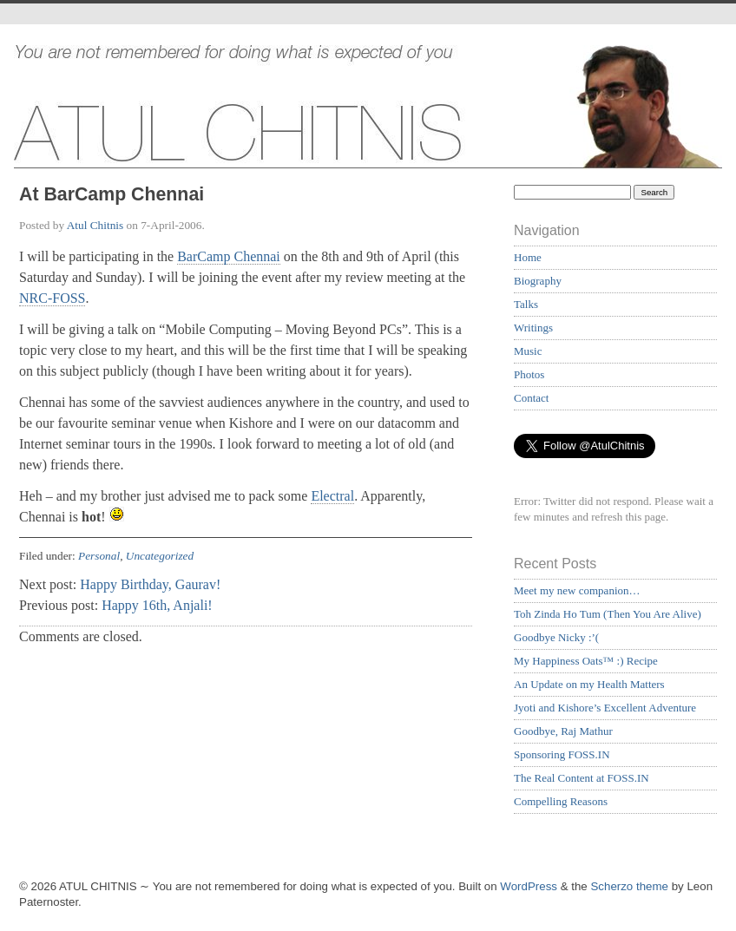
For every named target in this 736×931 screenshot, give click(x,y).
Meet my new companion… (577, 590)
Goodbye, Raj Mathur (563, 731)
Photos (529, 374)
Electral (332, 495)
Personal (99, 555)
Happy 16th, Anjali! (157, 605)
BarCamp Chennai (228, 256)
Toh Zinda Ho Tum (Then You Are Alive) (607, 613)
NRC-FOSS (52, 298)
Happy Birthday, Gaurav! (150, 584)
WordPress (528, 886)
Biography (538, 280)
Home (528, 257)
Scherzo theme (629, 886)
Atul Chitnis (95, 225)
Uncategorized (160, 555)
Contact (531, 397)
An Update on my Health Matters (589, 684)
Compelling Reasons (561, 801)
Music (528, 350)
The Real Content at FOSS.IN (581, 777)
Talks (526, 304)
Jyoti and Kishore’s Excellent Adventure (605, 707)
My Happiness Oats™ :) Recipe (586, 660)
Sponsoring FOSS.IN (562, 754)
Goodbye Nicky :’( (556, 637)
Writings (533, 327)
